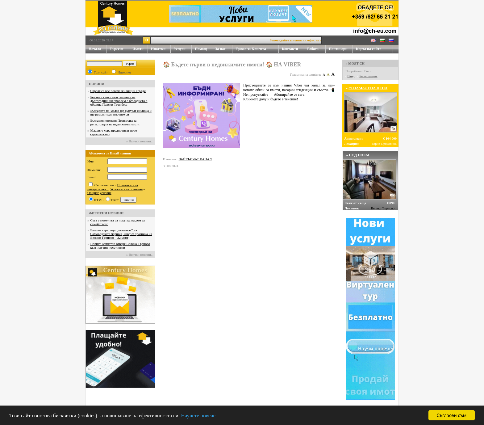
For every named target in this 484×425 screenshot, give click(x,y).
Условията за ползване (126, 189)
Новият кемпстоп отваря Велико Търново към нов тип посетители (120, 245)
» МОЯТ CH (355, 63)
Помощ (203, 49)
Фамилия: (94, 170)
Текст (115, 200)
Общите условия (99, 193)
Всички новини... (141, 141)
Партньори (338, 49)
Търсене (116, 49)
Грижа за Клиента (251, 49)
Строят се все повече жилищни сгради (118, 91)
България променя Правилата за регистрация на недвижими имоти (115, 122)
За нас (223, 49)
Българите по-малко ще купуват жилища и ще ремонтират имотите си (121, 112)
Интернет (124, 72)
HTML (98, 200)
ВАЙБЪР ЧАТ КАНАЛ (195, 159)
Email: (91, 177)
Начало (95, 49)
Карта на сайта (368, 49)
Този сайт (101, 72)
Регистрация (368, 76)
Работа (313, 49)
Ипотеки (158, 49)
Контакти (293, 49)
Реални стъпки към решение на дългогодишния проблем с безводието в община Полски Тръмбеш (119, 100)
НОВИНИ (96, 84)
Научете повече (198, 416)
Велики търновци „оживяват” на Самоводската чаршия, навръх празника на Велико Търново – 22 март (121, 233)
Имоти (140, 49)
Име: (90, 161)
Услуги (183, 49)
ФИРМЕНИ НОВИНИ (106, 213)
